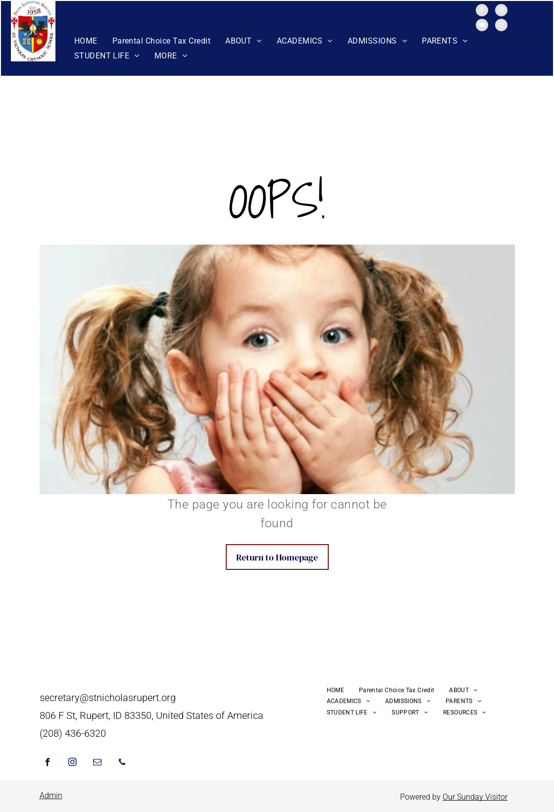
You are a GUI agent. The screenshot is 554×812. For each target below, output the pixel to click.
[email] (501, 26)
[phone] (122, 763)
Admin (51, 795)
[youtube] (482, 26)
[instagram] (501, 11)
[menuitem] (86, 41)
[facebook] (482, 11)
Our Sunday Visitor (475, 797)
